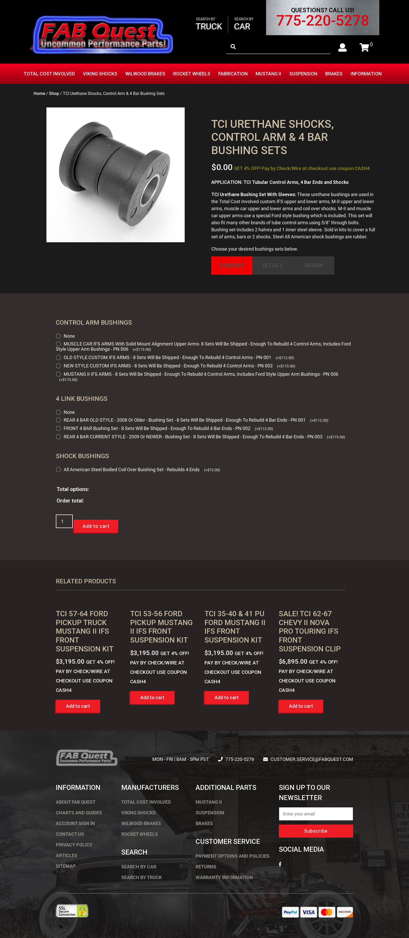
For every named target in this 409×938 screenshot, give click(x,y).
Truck (209, 24)
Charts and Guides (79, 812)
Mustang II (268, 73)
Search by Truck (141, 877)
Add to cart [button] (78, 706)
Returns (206, 866)
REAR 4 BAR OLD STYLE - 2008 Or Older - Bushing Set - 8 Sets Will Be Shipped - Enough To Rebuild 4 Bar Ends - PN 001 (196, 420)
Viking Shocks (100, 73)
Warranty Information (224, 877)
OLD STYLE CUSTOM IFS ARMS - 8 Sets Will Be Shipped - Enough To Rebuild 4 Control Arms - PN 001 (179, 357)
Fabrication (233, 73)
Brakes (333, 73)
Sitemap (66, 866)
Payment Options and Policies (232, 856)
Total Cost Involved (49, 73)
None (69, 336)
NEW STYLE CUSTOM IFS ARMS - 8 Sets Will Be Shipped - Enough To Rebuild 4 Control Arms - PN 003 (179, 365)
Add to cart (96, 526)
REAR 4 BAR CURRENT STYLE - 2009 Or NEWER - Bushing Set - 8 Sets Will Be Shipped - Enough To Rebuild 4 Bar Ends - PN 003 (204, 436)
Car (244, 24)
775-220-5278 (322, 20)
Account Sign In (75, 823)
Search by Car (138, 866)
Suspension (303, 73)
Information (366, 73)
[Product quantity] (64, 521)
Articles (66, 855)
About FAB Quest (75, 802)
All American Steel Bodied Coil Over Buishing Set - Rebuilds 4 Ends (142, 469)
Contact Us (70, 834)
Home (39, 93)
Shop (54, 93)
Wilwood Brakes (145, 73)
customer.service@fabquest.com (311, 759)
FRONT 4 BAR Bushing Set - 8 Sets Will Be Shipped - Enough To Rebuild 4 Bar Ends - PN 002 (168, 428)
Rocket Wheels (191, 73)
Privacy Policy (74, 845)
